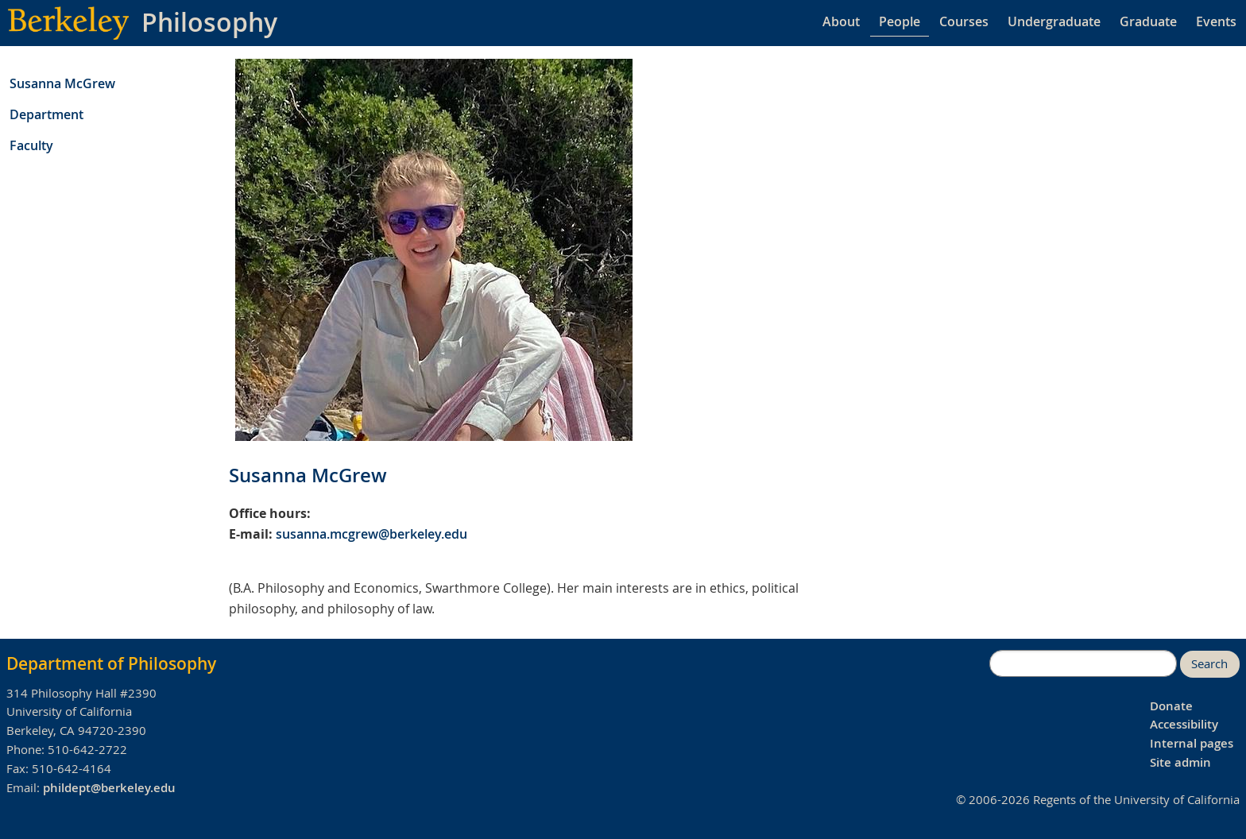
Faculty (31, 145)
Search (1209, 663)
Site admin (1180, 762)
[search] (1083, 663)
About (841, 21)
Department (46, 114)
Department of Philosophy (111, 663)
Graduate (1148, 21)
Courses (964, 21)
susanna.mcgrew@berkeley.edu (371, 534)
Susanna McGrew (62, 83)
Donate (1171, 705)
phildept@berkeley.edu (109, 787)
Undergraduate (1054, 21)
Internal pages (1191, 743)
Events (1216, 21)
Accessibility (1184, 724)
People (899, 21)
